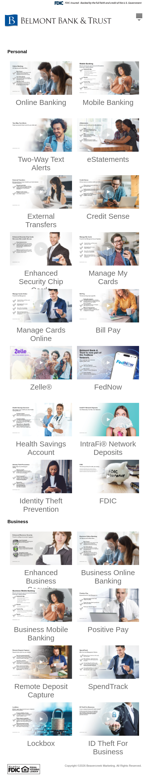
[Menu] (139, 14)
